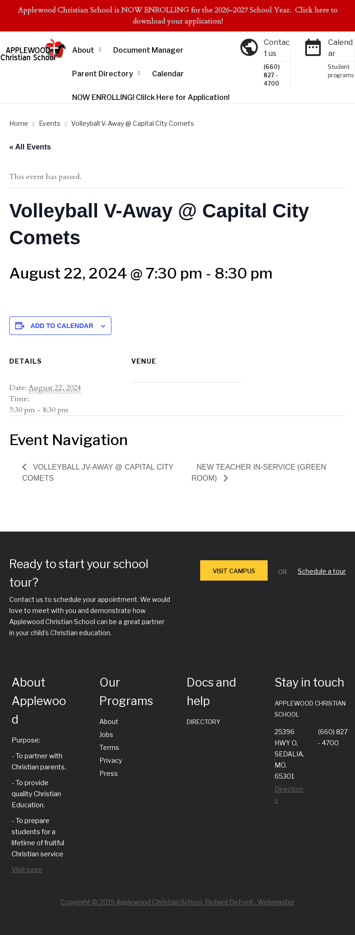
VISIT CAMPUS (234, 571)
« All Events (30, 147)
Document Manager (148, 50)
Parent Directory (102, 73)
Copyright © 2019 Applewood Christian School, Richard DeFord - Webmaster (177, 902)
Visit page (27, 869)
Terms (109, 747)
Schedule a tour (322, 571)
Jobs (106, 734)
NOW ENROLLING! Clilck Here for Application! (151, 97)
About (83, 50)
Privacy (110, 760)
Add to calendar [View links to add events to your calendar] (62, 325)
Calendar (168, 73)
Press (108, 773)
